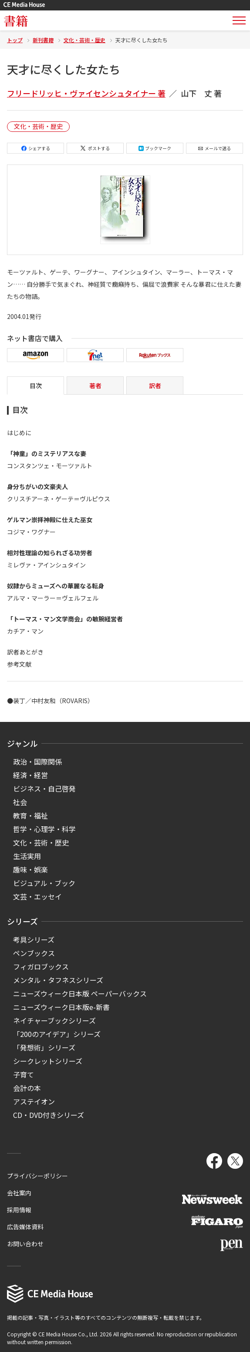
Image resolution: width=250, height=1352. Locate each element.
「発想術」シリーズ (44, 1047)
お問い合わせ (25, 1243)
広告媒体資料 (25, 1226)
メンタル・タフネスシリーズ (58, 980)
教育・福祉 (30, 815)
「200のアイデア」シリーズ (57, 1034)
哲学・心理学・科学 (44, 829)
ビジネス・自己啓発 (44, 788)
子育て (23, 1074)
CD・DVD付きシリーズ (48, 1115)
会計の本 (27, 1088)
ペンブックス (34, 953)
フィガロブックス (41, 966)
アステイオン (34, 1101)
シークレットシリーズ (47, 1061)
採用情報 (19, 1209)
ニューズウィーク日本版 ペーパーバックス (80, 993)
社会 (20, 802)
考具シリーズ (33, 939)
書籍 (15, 20)
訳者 (155, 385)
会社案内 (19, 1192)
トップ (15, 40)
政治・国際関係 (37, 761)
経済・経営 (30, 775)
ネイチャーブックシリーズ (54, 1020)
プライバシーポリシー (37, 1175)
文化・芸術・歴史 (84, 40)
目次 (36, 385)
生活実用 (27, 856)
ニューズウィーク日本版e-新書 (61, 1007)
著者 (95, 385)
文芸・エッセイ (37, 896)
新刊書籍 (43, 40)
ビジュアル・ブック (44, 883)
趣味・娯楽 (30, 869)
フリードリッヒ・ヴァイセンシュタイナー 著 (86, 93)
